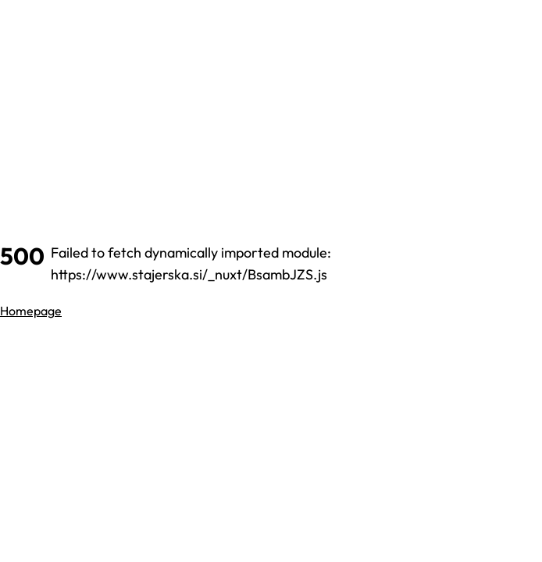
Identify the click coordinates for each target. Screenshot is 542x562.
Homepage (31, 310)
